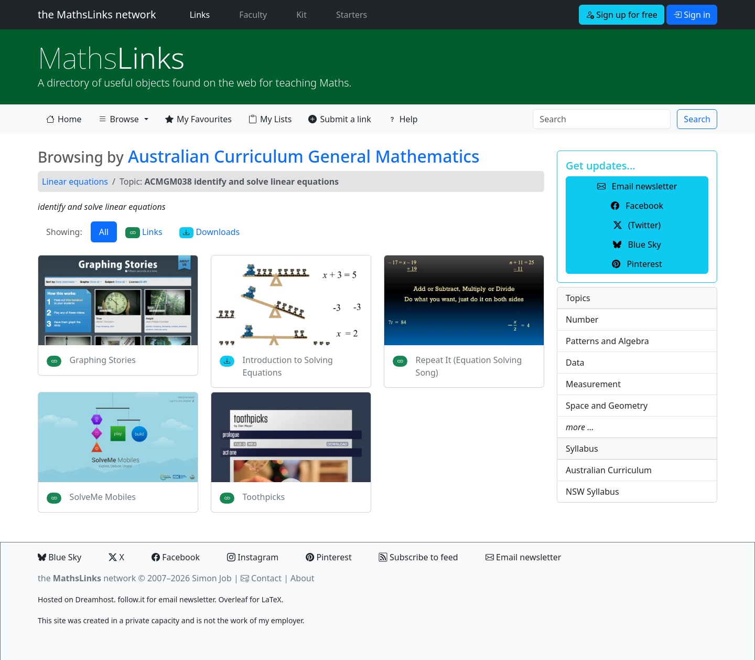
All (104, 232)
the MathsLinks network (97, 14)
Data (575, 362)
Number (582, 319)
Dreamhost (95, 599)
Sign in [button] (691, 14)
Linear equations (75, 181)
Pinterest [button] (637, 264)
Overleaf (232, 599)
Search (697, 119)
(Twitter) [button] (637, 225)
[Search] (602, 119)
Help (403, 119)
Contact (266, 578)
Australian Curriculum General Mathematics (304, 156)
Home (64, 119)
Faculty (253, 14)
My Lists (270, 119)
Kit (301, 14)
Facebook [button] (637, 205)
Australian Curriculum (609, 470)
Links (202, 14)
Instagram (252, 557)
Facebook (176, 557)
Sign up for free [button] (621, 14)
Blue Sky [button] (637, 244)
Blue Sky (59, 557)
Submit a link (339, 119)
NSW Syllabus (592, 491)
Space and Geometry (607, 405)
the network (87, 578)
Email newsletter (524, 557)
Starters (351, 14)
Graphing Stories (103, 360)
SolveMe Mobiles (103, 497)
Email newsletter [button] (637, 186)
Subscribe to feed (418, 557)
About (302, 578)
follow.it (131, 599)
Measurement (593, 384)
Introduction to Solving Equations (288, 366)
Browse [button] (118, 121)
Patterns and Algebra (607, 341)
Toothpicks (264, 497)
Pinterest (328, 557)
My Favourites (198, 119)
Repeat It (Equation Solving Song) (469, 366)
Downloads (209, 232)
